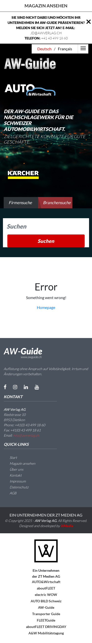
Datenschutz (16, 487)
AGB (10, 493)
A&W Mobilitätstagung (46, 633)
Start (10, 457)
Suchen (46, 241)
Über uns (13, 469)
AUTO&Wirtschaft (46, 582)
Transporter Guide (46, 614)
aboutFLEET (46, 588)
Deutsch (44, 48)
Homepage (46, 307)
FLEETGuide (46, 620)
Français (65, 48)
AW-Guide (46, 607)
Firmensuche (20, 202)
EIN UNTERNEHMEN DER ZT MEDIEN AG (46, 515)
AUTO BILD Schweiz (46, 601)
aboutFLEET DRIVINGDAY (46, 627)
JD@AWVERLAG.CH (46, 33)
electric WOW (46, 594)
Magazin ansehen (46, 5)
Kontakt (13, 475)
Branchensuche (57, 202)
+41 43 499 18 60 (54, 38)
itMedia (67, 526)
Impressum (15, 481)
